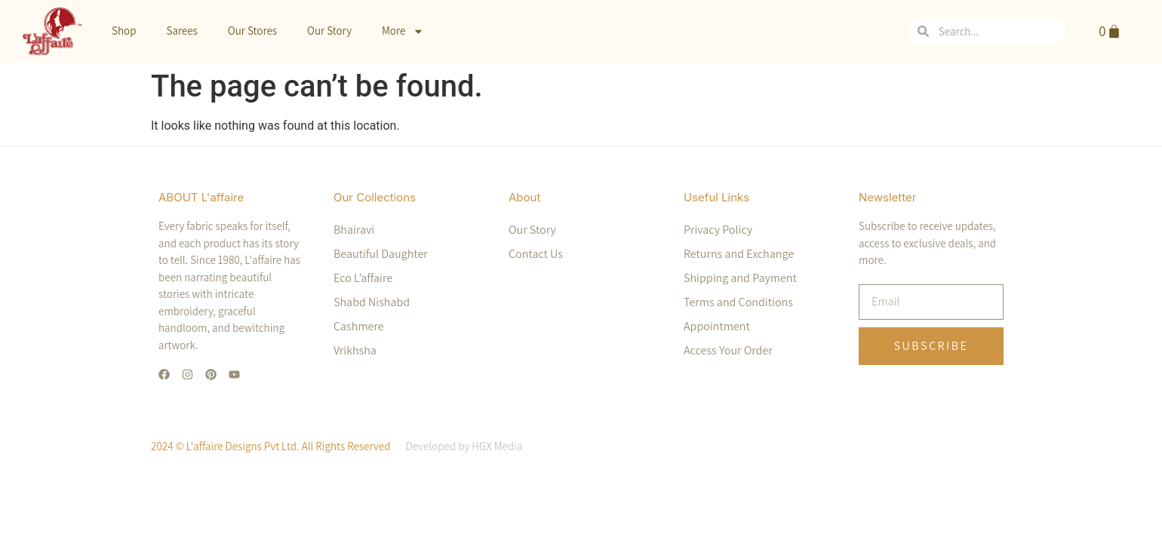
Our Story (329, 30)
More (403, 31)
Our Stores (252, 30)
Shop (124, 30)
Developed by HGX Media (463, 446)
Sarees (181, 30)
